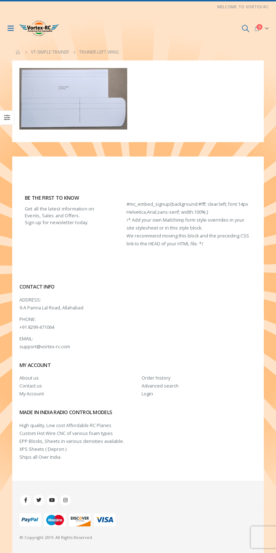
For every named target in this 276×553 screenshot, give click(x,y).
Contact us (30, 386)
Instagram (65, 500)
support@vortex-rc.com (44, 347)
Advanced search (160, 386)
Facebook (25, 500)
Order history (156, 378)
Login (147, 394)
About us (29, 378)
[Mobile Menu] (12, 28)
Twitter (38, 500)
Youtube (52, 500)
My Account (31, 394)
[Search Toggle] (245, 28)
